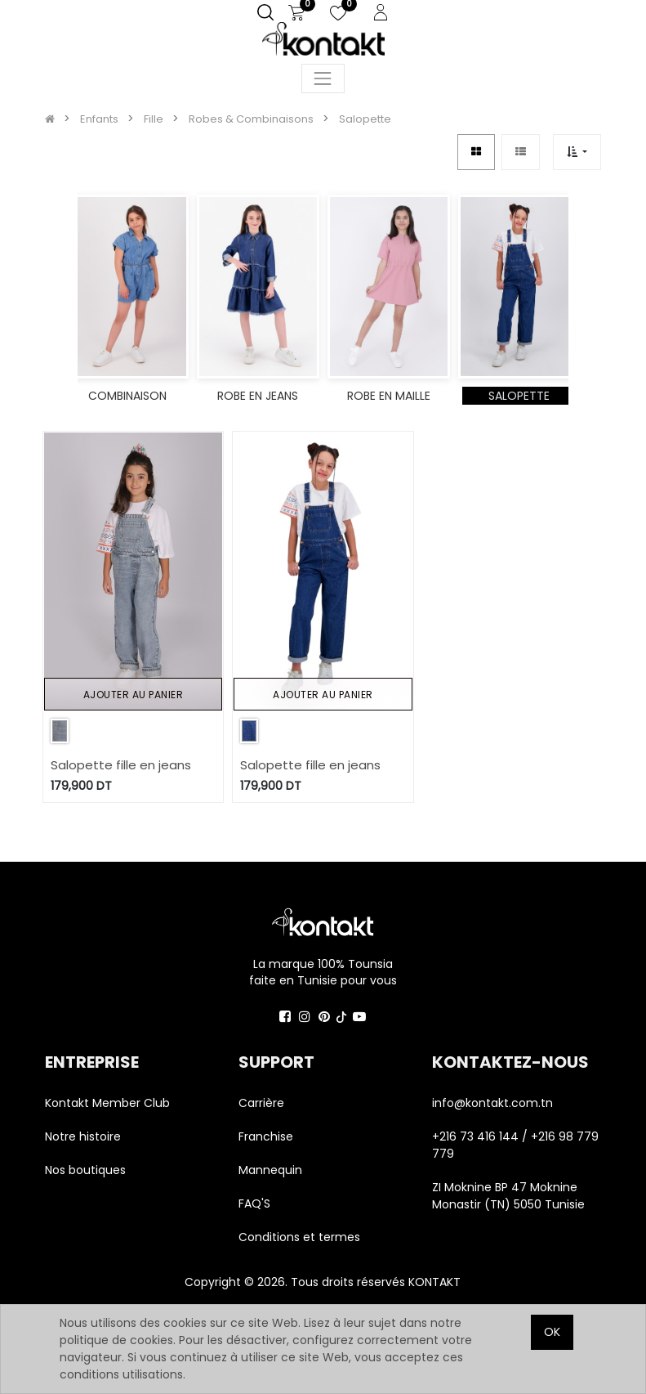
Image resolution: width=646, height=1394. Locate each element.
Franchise (265, 1136)
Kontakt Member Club (107, 1103)
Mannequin (271, 1170)
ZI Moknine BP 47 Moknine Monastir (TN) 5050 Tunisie (508, 1195)
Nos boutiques (85, 1170)
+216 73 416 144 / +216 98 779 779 (515, 1145)
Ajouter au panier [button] (133, 694)
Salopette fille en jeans (121, 764)
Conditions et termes (299, 1237)
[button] (577, 151)
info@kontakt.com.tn (494, 1103)
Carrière (261, 1103)
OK (552, 1332)
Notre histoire (83, 1136)
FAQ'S (254, 1203)
